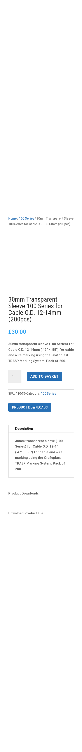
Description (24, 429)
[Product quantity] (14, 376)
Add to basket (44, 376)
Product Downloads (30, 407)
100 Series (48, 393)
